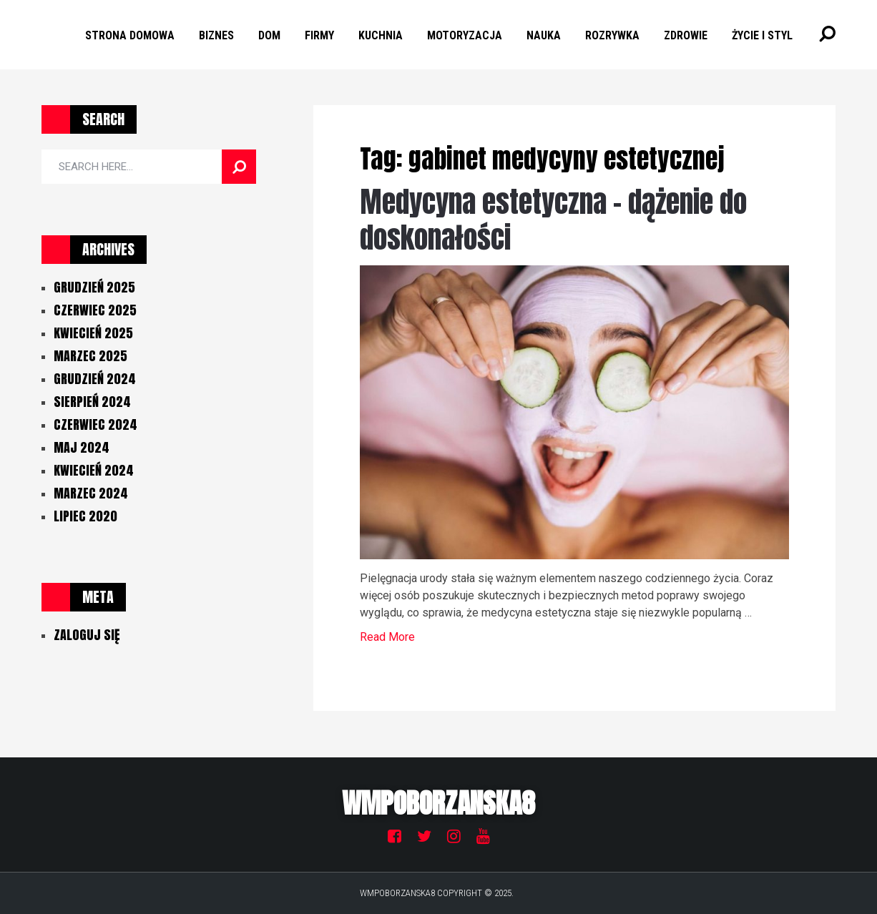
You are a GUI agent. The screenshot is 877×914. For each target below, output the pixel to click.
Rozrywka (612, 35)
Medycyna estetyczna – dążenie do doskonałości (553, 219)
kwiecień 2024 (94, 470)
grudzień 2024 (95, 378)
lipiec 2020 (85, 516)
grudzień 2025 (94, 287)
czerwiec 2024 (95, 424)
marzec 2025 (90, 355)
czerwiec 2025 (95, 310)
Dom (269, 35)
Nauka (543, 35)
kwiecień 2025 (93, 333)
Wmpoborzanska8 (438, 803)
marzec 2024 (91, 493)
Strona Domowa (130, 35)
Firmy (319, 35)
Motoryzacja (464, 35)
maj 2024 (81, 447)
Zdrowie (685, 35)
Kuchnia (380, 35)
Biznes (216, 35)
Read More (387, 637)
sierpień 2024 (92, 401)
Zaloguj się (86, 634)
